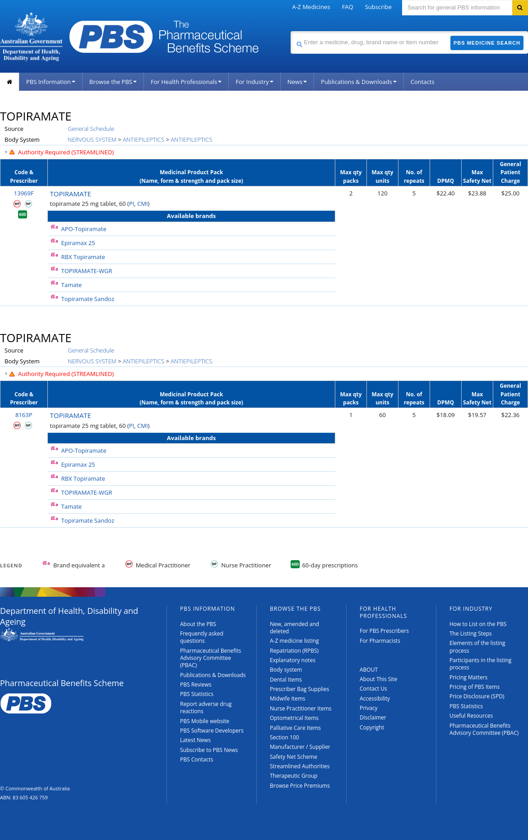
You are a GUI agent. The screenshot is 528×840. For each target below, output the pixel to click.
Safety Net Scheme (293, 757)
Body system (286, 669)
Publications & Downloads (359, 82)
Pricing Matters (468, 677)
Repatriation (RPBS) (294, 650)
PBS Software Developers (212, 730)
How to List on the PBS (477, 624)
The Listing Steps (470, 633)
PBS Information (50, 82)
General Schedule (91, 129)
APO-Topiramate (84, 229)
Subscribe (378, 7)
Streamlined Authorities (299, 766)
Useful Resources (471, 715)
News (297, 82)
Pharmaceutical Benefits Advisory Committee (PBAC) (210, 658)
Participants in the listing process (480, 663)
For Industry (254, 82)
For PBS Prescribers (384, 631)
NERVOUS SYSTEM (92, 139)
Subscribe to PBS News (209, 750)
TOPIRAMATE (70, 193)
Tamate (71, 285)
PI (131, 204)
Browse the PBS (113, 82)
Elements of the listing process (477, 646)
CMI (142, 204)
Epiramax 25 (78, 243)
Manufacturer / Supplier (300, 747)
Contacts (423, 82)
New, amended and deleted (294, 627)
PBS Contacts (196, 759)
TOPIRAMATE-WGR (86, 271)
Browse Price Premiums (300, 785)
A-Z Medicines (311, 7)
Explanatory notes (292, 660)
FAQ (347, 7)
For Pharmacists (380, 641)
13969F (24, 193)
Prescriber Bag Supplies (299, 689)
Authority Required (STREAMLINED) (66, 152)
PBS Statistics (196, 694)
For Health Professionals (186, 82)
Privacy (369, 708)
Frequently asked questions (201, 637)
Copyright (372, 727)
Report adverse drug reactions (206, 707)
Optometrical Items (294, 718)
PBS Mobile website (204, 721)
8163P (23, 415)
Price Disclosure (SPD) (477, 696)
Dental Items (286, 679)
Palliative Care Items (295, 728)
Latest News (195, 740)
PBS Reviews (196, 684)
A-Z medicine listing (294, 641)
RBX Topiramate (83, 257)
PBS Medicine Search (487, 43)
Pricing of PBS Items (474, 687)
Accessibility (375, 698)
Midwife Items (288, 698)
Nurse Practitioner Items (301, 708)
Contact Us (373, 688)
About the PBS (198, 624)
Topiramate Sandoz (88, 299)
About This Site (378, 679)
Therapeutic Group (293, 776)
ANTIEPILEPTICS (143, 139)
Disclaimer (373, 717)
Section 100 (284, 737)
